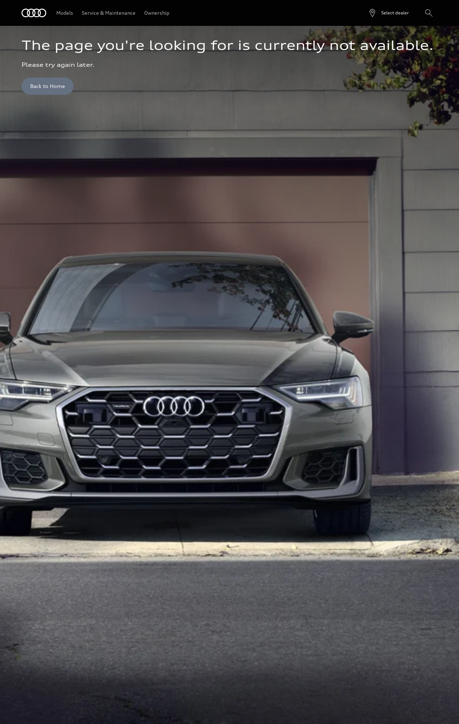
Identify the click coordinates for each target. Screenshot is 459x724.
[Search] (428, 13)
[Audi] (34, 13)
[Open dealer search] (388, 13)
